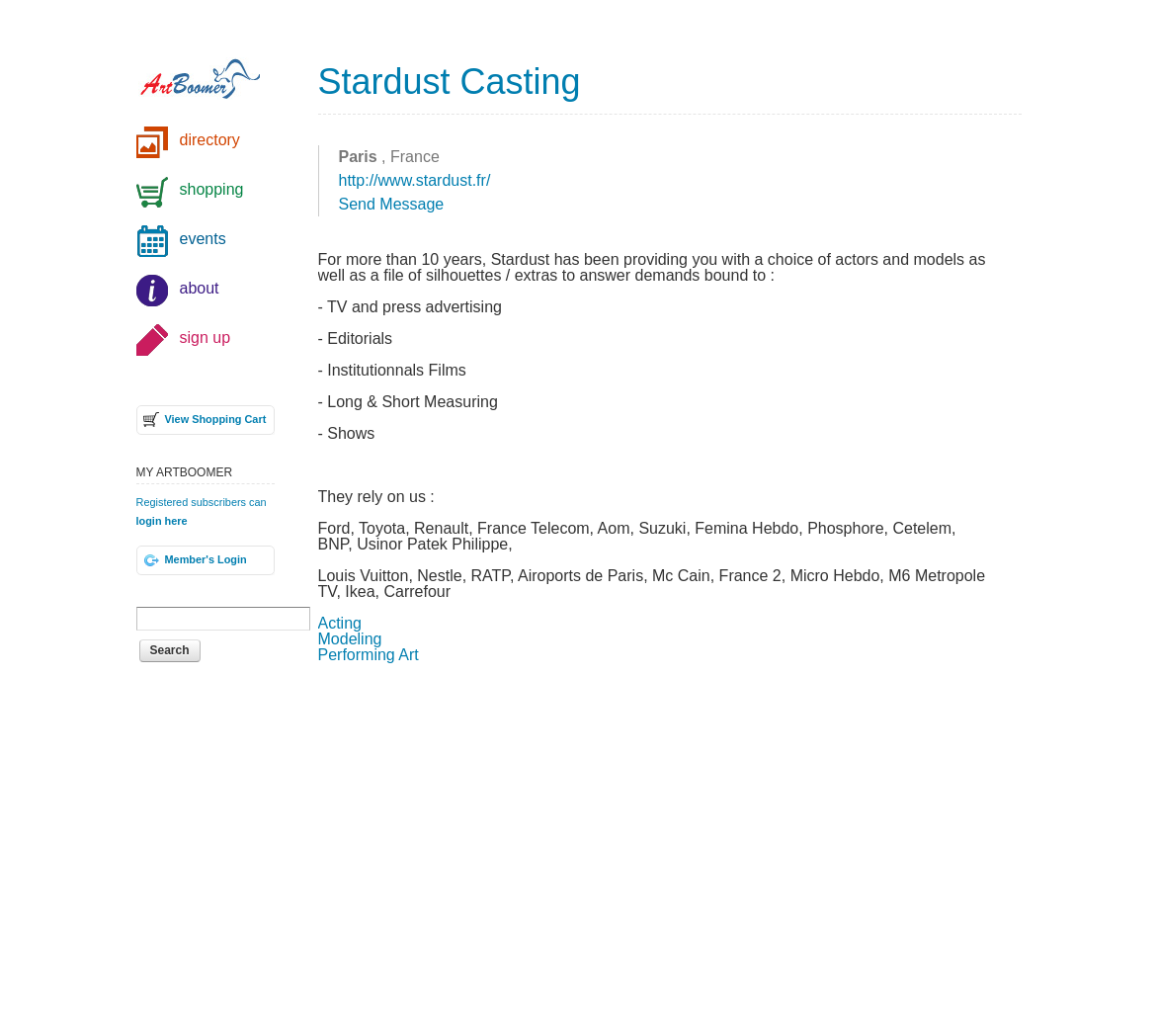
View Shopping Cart (216, 419)
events (203, 238)
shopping (212, 189)
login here (162, 521)
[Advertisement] (670, 837)
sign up (205, 337)
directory (210, 139)
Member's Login (206, 559)
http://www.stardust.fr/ (415, 180)
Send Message (392, 204)
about (199, 288)
